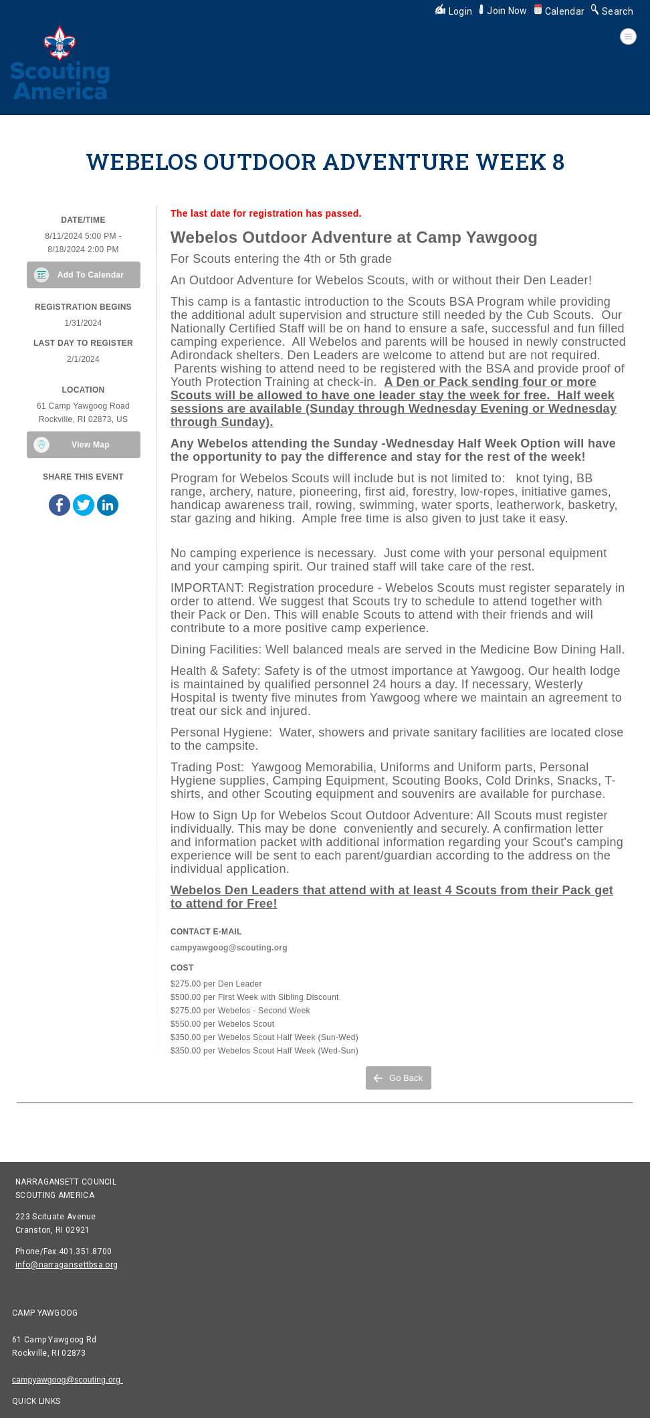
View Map (91, 444)
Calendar (559, 11)
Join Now (503, 10)
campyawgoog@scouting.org (67, 1380)
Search (612, 11)
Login (454, 11)
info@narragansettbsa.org (66, 1265)
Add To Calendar (91, 275)
